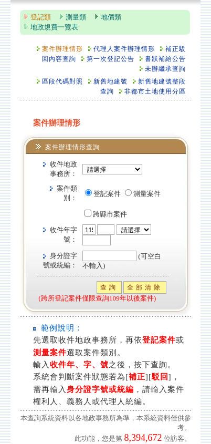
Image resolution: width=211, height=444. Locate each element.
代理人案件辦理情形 (124, 49)
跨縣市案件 (110, 214)
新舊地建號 (110, 82)
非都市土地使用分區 (155, 92)
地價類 (111, 17)
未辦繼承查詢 (165, 69)
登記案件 (107, 194)
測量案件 (147, 194)
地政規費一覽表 (54, 27)
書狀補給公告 (165, 59)
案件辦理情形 (62, 49)
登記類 (40, 17)
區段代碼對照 (62, 82)
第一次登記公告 (110, 59)
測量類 (76, 17)
